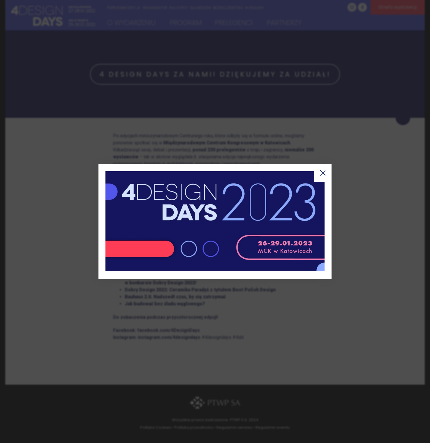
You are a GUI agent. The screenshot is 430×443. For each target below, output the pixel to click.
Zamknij (323, 173)
